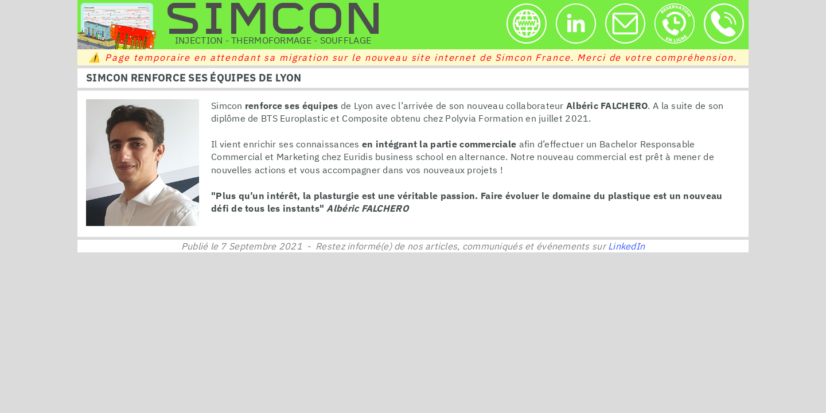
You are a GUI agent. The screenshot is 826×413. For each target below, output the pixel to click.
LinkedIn (626, 246)
